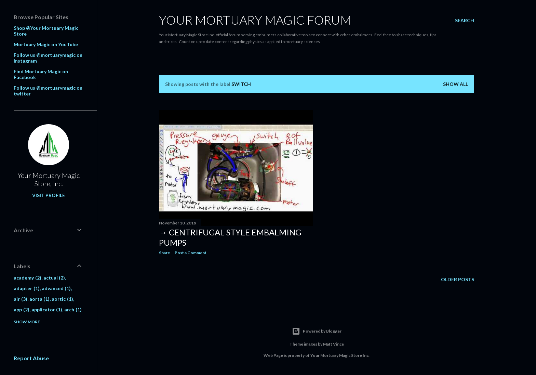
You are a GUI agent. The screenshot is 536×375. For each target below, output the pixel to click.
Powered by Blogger (316, 331)
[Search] (464, 20)
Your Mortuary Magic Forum (255, 19)
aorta (39, 299)
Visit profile (48, 195)
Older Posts (457, 280)
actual (54, 278)
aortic (62, 299)
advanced (56, 288)
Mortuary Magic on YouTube (46, 44)
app (21, 309)
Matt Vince (333, 344)
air (20, 299)
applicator (47, 309)
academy (27, 278)
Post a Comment (190, 252)
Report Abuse (31, 358)
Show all (455, 84)
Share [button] (164, 252)
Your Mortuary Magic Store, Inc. (49, 179)
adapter (27, 288)
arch (73, 309)
